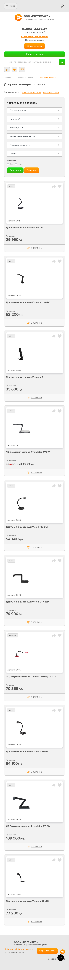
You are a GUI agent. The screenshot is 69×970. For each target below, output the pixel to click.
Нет (20, 164)
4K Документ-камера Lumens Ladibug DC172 (31, 676)
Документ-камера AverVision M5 (24, 377)
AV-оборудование (25, 77)
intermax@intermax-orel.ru (34, 36)
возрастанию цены (31, 92)
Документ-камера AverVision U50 (25, 227)
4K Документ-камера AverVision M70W (28, 826)
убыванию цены (51, 92)
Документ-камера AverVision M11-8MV (28, 302)
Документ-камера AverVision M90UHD (28, 901)
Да (11, 164)
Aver (11, 186)
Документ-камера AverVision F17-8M (27, 527)
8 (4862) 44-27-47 (34, 29)
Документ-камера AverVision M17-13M (27, 601)
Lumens (12, 635)
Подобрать (15, 170)
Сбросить (31, 170)
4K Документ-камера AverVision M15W (28, 452)
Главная (7, 77)
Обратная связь (34, 46)
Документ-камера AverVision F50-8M (27, 751)
